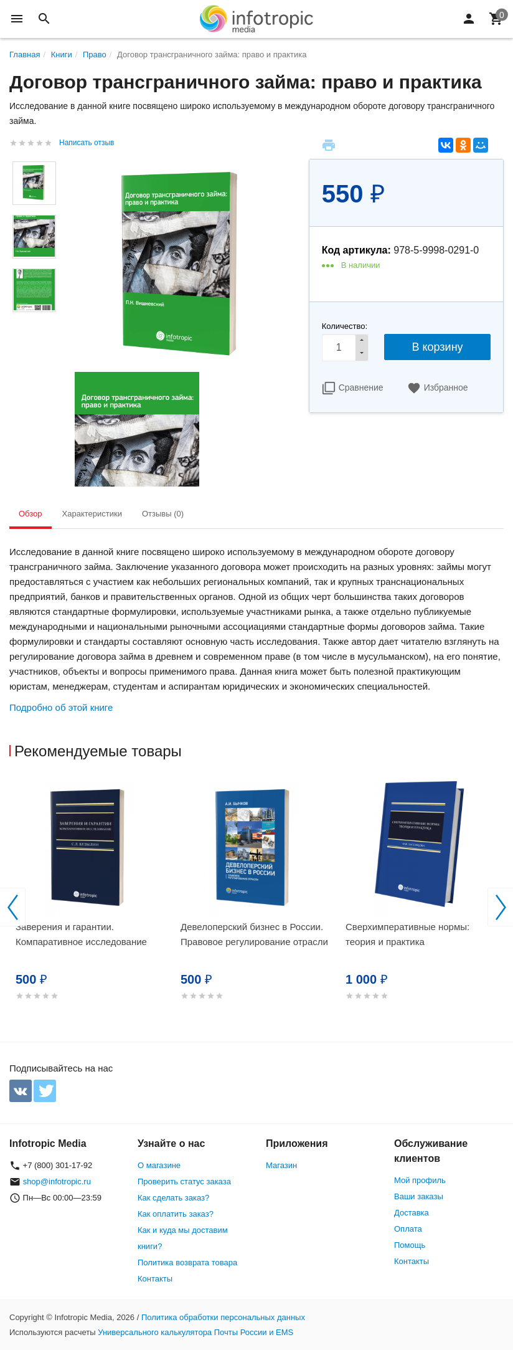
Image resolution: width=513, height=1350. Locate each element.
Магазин (281, 1165)
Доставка (411, 1212)
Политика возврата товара (187, 1262)
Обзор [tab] (30, 513)
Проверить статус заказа (184, 1181)
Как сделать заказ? (173, 1197)
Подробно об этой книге (61, 707)
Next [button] (500, 907)
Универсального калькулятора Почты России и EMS (195, 1332)
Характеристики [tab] (92, 513)
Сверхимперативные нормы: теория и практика (407, 934)
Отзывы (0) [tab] (163, 513)
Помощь (409, 1245)
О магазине (159, 1165)
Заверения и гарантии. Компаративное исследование (81, 934)
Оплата (408, 1229)
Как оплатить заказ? (176, 1214)
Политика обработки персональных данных (223, 1317)
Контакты (155, 1278)
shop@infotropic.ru (57, 1181)
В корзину (437, 347)
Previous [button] (12, 907)
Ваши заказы (418, 1196)
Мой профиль (420, 1180)
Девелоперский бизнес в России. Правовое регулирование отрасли (254, 934)
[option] (91, 905)
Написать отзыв (86, 142)
